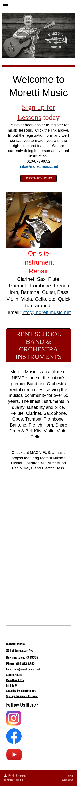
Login (70, 775)
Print (9, 775)
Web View (67, 780)
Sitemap (21, 775)
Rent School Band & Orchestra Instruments (38, 345)
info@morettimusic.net (27, 669)
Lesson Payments (39, 178)
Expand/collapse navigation (38, 5)
